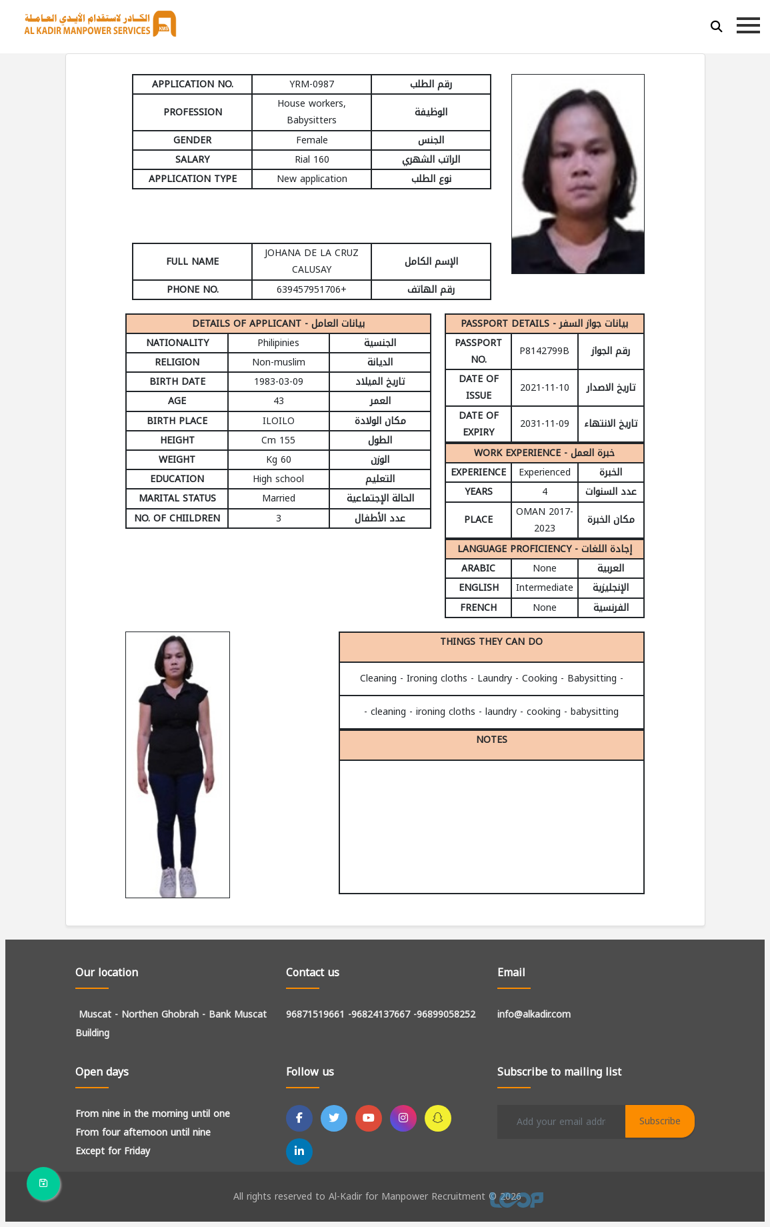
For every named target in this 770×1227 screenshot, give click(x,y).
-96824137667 (379, 1015)
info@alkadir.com (534, 1015)
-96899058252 (444, 1015)
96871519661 (315, 1015)
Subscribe (660, 1121)
